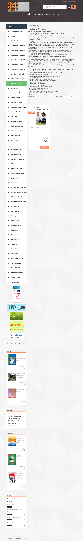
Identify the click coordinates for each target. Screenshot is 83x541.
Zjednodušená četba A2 (18, 50)
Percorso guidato (16, 263)
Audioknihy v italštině (17, 74)
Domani (13, 235)
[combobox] (66, 97)
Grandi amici (14, 230)
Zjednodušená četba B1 (18, 55)
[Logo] (19, 6)
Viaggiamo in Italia (16, 135)
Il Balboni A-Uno (36, 128)
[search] (69, 7)
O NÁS (34, 14)
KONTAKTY (56, 14)
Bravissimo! (14, 249)
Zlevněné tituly (15, 277)
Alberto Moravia (15, 112)
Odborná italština (16, 268)
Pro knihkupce (15, 282)
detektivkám (11, 504)
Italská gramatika (16, 206)
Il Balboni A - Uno (16, 83)
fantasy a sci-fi (15, 93)
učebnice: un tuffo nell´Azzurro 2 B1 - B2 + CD (20, 439)
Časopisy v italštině (16, 41)
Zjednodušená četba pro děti (18, 70)
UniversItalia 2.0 (16, 150)
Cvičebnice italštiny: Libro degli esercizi (20, 457)
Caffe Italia (14, 244)
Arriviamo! (14, 183)
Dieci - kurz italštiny (17, 126)
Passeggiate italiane (17, 273)
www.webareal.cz (23, 538)
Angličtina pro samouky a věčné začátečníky (20, 476)
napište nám (12, 423)
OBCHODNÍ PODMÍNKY (44, 14)
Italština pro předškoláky (18, 202)
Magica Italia (15, 254)
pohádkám (10, 522)
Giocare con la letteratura (20, 390)
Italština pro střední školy (18, 187)
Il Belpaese (14, 164)
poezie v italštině (16, 154)
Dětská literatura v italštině (16, 122)
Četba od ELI (14, 117)
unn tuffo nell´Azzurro (17, 159)
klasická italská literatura (18, 107)
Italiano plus (14, 88)
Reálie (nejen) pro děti (17, 258)
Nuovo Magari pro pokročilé (16, 226)
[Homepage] (29, 14)
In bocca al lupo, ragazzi (18, 79)
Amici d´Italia (15, 221)
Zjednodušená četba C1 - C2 (18, 65)
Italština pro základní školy (19, 192)
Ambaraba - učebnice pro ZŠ (18, 131)
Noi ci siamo (14, 178)
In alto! (13, 145)
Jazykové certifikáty (17, 31)
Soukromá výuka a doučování (15, 343)
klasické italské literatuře (14, 517)
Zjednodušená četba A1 (18, 46)
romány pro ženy (16, 98)
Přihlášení (64, 2)
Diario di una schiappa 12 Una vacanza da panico (20, 357)
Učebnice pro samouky (17, 169)
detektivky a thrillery (17, 102)
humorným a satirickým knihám (14, 511)
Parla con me (15, 239)
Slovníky (13, 216)
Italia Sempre (15, 140)
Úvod (30, 25)
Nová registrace (71, 2)
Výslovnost (14, 36)
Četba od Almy (15, 211)
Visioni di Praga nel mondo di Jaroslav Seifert (20, 375)
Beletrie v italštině (16, 197)
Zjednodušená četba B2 (18, 60)
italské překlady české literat (17, 174)
